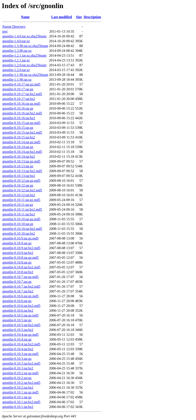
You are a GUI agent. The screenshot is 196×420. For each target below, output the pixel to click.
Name (25, 17)
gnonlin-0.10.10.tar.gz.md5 (21, 219)
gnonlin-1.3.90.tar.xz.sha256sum (25, 46)
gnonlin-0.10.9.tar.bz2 (17, 253)
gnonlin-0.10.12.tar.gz (17, 185)
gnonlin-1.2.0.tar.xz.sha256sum (24, 65)
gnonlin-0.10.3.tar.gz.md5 (20, 354)
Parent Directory (14, 26)
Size (79, 17)
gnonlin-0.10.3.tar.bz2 (17, 368)
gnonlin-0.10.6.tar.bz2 (17, 310)
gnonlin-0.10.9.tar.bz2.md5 (21, 248)
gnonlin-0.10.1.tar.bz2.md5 (21, 402)
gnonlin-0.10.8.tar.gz (16, 262)
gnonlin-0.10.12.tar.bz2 (18, 195)
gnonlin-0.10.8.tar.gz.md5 (20, 257)
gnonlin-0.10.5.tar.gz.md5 (20, 315)
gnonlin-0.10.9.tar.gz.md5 (20, 238)
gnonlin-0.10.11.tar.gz (17, 204)
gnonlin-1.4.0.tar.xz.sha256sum (24, 36)
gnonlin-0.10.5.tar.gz (16, 320)
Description (92, 17)
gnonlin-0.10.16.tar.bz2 (18, 118)
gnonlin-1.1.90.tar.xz (16, 79)
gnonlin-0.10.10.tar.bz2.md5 (22, 229)
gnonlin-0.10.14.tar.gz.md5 (21, 142)
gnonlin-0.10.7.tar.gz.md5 (20, 277)
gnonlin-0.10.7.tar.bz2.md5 (21, 286)
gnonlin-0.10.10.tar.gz (17, 224)
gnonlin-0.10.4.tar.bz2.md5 (21, 344)
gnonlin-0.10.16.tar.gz (17, 108)
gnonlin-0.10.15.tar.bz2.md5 (22, 132)
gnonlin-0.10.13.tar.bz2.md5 (22, 171)
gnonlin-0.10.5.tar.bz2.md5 (21, 325)
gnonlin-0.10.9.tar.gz (16, 243)
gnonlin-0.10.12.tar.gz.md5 (21, 180)
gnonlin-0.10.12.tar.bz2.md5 (22, 190)
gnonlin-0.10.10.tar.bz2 (18, 233)
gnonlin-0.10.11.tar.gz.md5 (21, 200)
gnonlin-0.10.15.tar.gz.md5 (21, 123)
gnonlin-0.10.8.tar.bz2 (17, 272)
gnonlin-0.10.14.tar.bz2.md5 (22, 152)
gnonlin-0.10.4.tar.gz (16, 339)
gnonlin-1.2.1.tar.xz (16, 60)
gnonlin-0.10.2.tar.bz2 (17, 387)
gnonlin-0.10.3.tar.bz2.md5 (21, 363)
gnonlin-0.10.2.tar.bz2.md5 (21, 383)
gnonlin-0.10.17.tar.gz (17, 89)
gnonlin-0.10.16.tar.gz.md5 (21, 103)
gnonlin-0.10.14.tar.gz (17, 147)
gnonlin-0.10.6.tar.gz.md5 (20, 296)
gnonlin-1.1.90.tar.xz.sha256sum (25, 75)
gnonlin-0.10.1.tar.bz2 (17, 407)
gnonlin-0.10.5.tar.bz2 (17, 330)
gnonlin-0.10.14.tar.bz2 (18, 156)
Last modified (61, 17)
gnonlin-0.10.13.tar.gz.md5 (21, 161)
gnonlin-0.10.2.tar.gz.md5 (20, 373)
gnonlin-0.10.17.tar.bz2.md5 (22, 94)
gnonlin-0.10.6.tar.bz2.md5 (21, 306)
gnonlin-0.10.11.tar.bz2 (18, 214)
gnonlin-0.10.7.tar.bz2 (17, 291)
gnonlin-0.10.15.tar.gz (17, 128)
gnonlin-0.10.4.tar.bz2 (17, 349)
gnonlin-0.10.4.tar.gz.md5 (20, 334)
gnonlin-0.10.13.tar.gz (17, 166)
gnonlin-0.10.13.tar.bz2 (18, 176)
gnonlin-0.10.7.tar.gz (16, 282)
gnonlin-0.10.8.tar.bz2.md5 (21, 267)
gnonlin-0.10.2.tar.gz (16, 378)
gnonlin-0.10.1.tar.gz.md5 (20, 392)
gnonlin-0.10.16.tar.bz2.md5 (22, 113)
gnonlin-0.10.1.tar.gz (16, 397)
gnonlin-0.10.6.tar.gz (16, 301)
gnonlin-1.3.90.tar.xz (16, 50)
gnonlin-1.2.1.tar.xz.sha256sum (24, 55)
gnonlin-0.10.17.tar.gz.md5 (21, 84)
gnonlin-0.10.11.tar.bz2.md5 (22, 209)
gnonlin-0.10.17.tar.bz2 (18, 99)
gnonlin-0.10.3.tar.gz (16, 358)
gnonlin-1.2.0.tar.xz (16, 70)
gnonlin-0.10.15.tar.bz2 (18, 137)
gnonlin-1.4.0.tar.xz (16, 41)
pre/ (5, 31)
